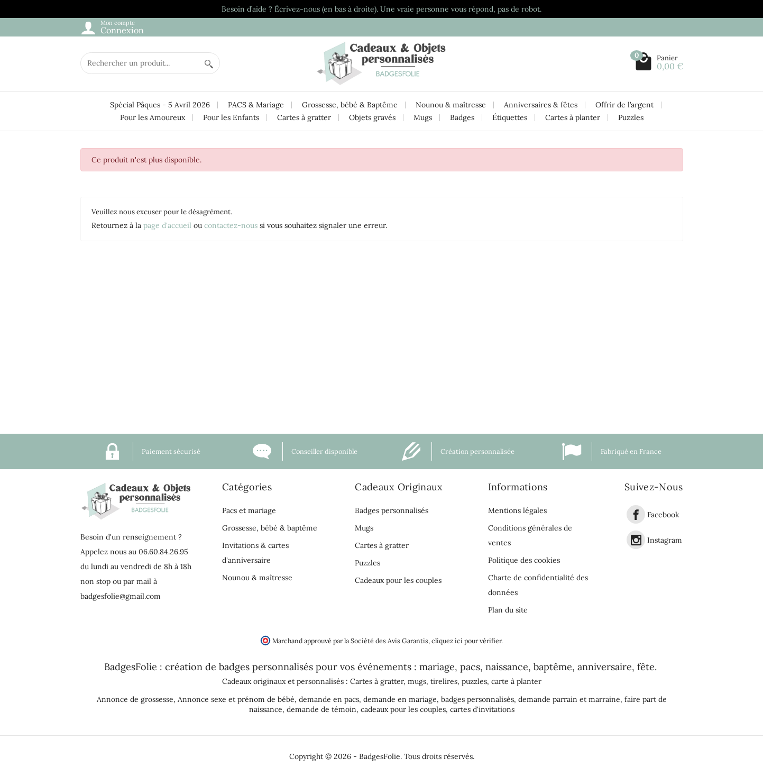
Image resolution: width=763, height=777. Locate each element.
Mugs (422, 117)
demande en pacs (329, 699)
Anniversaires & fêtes (540, 104)
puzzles (474, 681)
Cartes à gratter (304, 117)
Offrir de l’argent (624, 104)
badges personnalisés (266, 667)
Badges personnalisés (391, 510)
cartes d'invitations (482, 709)
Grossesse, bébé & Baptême (350, 104)
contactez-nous (231, 225)
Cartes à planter (572, 117)
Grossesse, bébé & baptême (269, 528)
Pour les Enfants (231, 117)
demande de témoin (321, 709)
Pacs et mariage (249, 510)
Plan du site (508, 610)
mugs (417, 681)
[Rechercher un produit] (139, 63)
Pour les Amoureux (152, 117)
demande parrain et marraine (569, 699)
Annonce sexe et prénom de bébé (236, 699)
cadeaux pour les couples (403, 709)
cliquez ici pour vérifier (466, 640)
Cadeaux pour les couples (398, 580)
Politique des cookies (524, 560)
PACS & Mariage (256, 104)
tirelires (443, 681)
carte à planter (516, 681)
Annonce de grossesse (135, 699)
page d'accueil (167, 225)
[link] (636, 514)
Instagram (664, 540)
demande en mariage (400, 699)
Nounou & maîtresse (451, 104)
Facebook (663, 514)
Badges (462, 117)
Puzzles (631, 117)
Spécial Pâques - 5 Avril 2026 (160, 104)
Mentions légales (517, 510)
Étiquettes (509, 117)
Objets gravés (372, 117)
